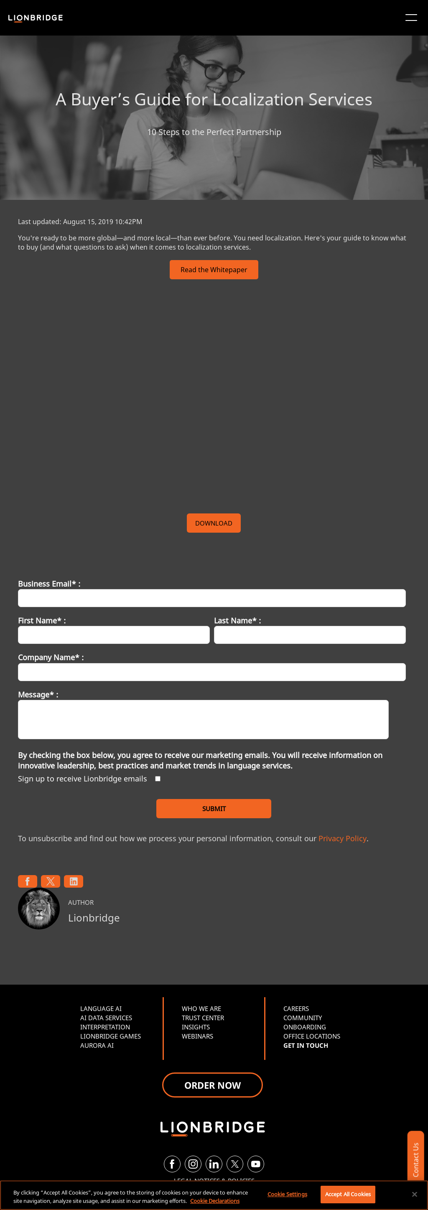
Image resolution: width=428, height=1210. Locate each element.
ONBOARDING (304, 1027)
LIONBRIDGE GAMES (110, 1036)
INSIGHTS (196, 1027)
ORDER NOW (212, 1085)
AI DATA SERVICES (106, 1017)
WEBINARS (197, 1036)
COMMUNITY (302, 1017)
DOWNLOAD (213, 523)
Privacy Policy (342, 838)
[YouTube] (255, 1164)
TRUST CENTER (203, 1017)
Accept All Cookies (348, 1194)
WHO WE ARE (201, 1008)
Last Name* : (237, 620)
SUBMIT (214, 808)
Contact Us (415, 1160)
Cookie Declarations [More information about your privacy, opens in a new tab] (214, 1201)
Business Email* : (49, 584)
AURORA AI (97, 1045)
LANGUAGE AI (101, 1008)
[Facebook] (172, 1164)
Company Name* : (51, 657)
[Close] (414, 1194)
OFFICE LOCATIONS (311, 1036)
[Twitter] (235, 1164)
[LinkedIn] (214, 1164)
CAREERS (296, 1008)
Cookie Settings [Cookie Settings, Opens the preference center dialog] (287, 1194)
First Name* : (42, 620)
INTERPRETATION (105, 1027)
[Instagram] (193, 1164)
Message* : (38, 694)
